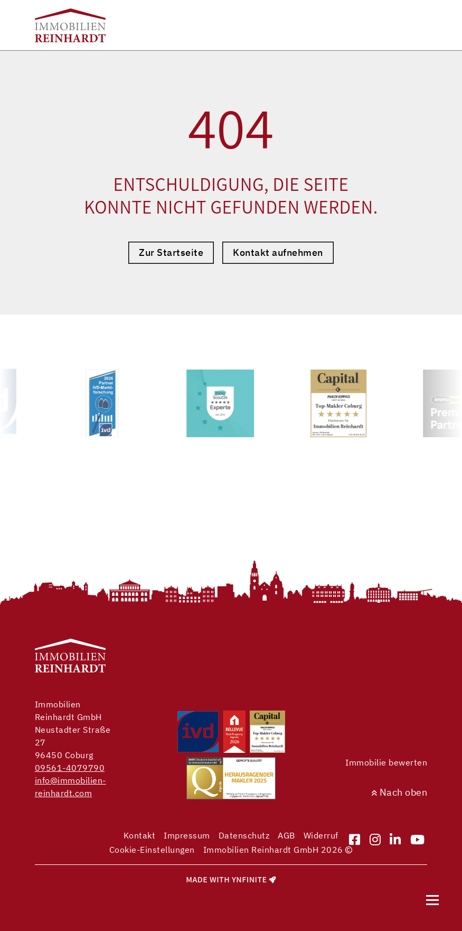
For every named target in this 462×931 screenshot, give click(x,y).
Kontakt (140, 835)
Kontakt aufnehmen (278, 252)
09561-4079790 (70, 767)
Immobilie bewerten (386, 762)
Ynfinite (249, 879)
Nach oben (399, 792)
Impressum (187, 835)
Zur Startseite (171, 252)
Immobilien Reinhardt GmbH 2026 (278, 849)
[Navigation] (432, 899)
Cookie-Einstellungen (152, 849)
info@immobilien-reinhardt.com (70, 786)
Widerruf (321, 835)
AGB (286, 835)
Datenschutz (244, 835)
